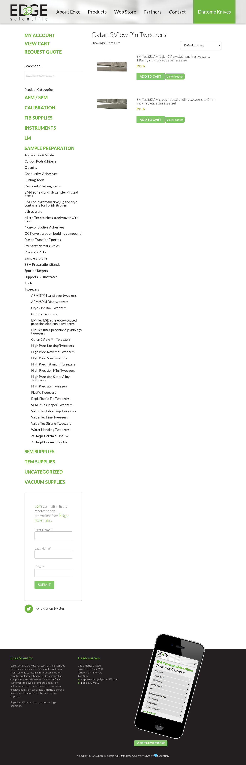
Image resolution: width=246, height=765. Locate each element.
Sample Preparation (49, 148)
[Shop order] (200, 45)
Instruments (40, 128)
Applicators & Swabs (39, 155)
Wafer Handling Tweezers (50, 430)
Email (39, 567)
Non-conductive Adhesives (44, 227)
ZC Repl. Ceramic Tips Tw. (50, 436)
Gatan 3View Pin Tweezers (129, 34)
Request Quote (43, 51)
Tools (28, 283)
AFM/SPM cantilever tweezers (54, 295)
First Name (43, 530)
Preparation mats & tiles (42, 246)
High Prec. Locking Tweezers (52, 346)
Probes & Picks (35, 252)
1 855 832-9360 (90, 682)
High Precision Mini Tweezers (53, 370)
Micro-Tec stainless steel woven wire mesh (51, 219)
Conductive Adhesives (41, 174)
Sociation (163, 755)
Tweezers (32, 289)
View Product (174, 76)
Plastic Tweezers (43, 392)
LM (28, 138)
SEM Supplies (39, 451)
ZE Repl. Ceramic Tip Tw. (49, 442)
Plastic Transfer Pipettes (43, 240)
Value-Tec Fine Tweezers (49, 417)
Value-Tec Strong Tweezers (51, 423)
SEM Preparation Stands (42, 264)
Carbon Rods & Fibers (40, 161)
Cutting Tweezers (44, 314)
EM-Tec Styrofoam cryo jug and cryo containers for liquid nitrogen (51, 203)
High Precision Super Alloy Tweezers (50, 378)
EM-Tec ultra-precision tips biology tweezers (56, 331)
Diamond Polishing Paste (43, 186)
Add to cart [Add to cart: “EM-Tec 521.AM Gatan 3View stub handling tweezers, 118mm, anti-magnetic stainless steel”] (150, 76)
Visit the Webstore (151, 743)
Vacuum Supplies (45, 482)
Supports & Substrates (41, 277)
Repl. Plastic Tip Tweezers (50, 398)
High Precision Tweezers (49, 386)
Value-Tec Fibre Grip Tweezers (53, 411)
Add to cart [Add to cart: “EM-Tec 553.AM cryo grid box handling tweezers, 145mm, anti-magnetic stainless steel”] (150, 120)
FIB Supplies (38, 117)
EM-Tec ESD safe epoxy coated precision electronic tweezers (54, 322)
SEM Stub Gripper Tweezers (52, 405)
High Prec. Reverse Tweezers (53, 352)
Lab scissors (33, 211)
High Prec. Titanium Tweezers (53, 364)
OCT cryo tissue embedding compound (53, 233)
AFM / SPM (36, 97)
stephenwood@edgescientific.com (99, 679)
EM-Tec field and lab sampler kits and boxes (51, 194)
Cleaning (31, 167)
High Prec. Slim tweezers (49, 358)
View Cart (37, 43)
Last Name (42, 548)
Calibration (40, 107)
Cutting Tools (34, 180)
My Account (40, 35)
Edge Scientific (28, 12)
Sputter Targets (36, 271)
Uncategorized (44, 471)
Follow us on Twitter (49, 608)
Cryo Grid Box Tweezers (49, 308)
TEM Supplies (40, 461)
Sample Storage (36, 258)
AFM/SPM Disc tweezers (49, 302)
